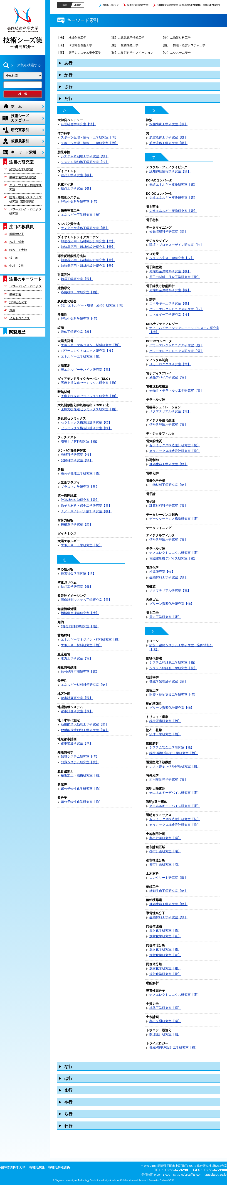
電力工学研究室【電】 (77, 658)
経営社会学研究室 (21, 169)
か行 (68, 75)
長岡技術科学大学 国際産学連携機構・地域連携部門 (188, 5)
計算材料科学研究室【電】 (80, 500)
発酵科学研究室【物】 (77, 460)
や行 (68, 1102)
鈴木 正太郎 (18, 250)
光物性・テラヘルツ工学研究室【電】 (176, 390)
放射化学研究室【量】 (165, 936)
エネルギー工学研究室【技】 (81, 356)
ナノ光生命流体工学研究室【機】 (85, 228)
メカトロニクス (19, 318)
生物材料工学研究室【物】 (168, 485)
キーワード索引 (23, 152)
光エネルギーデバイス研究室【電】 (86, 369)
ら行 (68, 1114)
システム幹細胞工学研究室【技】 (85, 162)
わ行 (68, 1126)
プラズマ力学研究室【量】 (80, 486)
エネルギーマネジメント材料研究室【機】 (91, 345)
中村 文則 (16, 266)
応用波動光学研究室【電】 (168, 779)
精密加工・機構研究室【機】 (81, 775)
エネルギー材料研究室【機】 (81, 645)
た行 (68, 98)
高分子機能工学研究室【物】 (81, 473)
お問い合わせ (110, 5)
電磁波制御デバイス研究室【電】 (173, 558)
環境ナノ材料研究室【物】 (80, 441)
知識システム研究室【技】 (80, 762)
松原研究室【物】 (162, 571)
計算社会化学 (18, 302)
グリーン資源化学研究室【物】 (171, 603)
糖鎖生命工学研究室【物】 (168, 464)
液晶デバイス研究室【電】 (168, 377)
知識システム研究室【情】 (80, 756)
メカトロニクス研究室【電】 (170, 364)
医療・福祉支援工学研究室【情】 (173, 694)
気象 (12, 310)
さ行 (68, 86)
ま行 (68, 1090)
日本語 (63, 5)
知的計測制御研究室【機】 (80, 626)
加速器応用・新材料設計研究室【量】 (88, 247)
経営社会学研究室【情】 (78, 124)
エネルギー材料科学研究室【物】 (85, 685)
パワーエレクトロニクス (25, 286)
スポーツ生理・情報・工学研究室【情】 (89, 137)
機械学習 (15, 294)
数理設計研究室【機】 (165, 1034)
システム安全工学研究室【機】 (171, 747)
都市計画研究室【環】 (77, 698)
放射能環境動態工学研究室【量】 (85, 730)
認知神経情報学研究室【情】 (170, 171)
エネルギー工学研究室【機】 (81, 215)
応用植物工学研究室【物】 (80, 292)
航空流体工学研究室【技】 (168, 137)
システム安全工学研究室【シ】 (171, 258)
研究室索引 (20, 130)
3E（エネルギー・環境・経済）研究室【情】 (93, 305)
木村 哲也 (16, 242)
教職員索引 (20, 141)
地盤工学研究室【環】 (165, 1008)
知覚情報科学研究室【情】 (168, 231)
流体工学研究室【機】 (77, 332)
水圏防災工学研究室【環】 (168, 124)
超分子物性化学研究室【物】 (81, 788)
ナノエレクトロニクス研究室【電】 (174, 552)
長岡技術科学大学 (137, 5)
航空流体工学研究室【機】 (168, 143)
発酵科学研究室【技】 (77, 454)
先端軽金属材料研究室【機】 (170, 271)
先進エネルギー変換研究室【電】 (173, 184)
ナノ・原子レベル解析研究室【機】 (86, 511)
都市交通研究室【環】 (77, 743)
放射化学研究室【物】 (165, 930)
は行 (68, 1078)
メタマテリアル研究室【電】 (170, 411)
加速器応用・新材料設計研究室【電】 (88, 241)
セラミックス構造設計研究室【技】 (86, 422)
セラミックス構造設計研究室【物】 (86, 428)
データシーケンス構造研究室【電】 (174, 519)
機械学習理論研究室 (22, 177)
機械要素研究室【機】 (165, 721)
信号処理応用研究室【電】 (80, 671)
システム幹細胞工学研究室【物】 (85, 156)
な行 (68, 1066)
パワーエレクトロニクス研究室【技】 (88, 350)
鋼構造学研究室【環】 (77, 524)
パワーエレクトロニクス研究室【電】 (176, 351)
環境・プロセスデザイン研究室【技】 (176, 245)
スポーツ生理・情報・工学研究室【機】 (89, 143)
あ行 (68, 63)
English (77, 5)
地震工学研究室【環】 (77, 279)
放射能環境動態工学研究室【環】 (85, 724)
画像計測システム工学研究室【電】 (86, 600)
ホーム (16, 106)
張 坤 (13, 258)
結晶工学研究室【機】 (77, 175)
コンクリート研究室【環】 (168, 877)
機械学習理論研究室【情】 (80, 613)
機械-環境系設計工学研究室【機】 (173, 753)
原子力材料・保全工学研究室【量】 (86, 505)
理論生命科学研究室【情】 (80, 201)
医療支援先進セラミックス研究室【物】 (89, 383)
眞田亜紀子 (16, 234)
